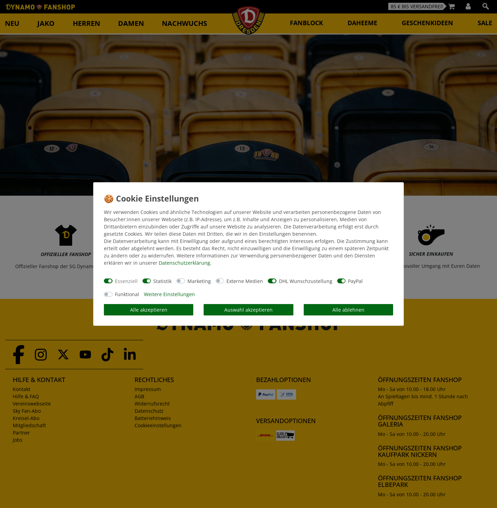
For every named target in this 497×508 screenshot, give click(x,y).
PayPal (355, 281)
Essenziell (126, 281)
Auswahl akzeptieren (248, 309)
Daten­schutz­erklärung (184, 263)
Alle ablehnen (348, 309)
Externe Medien (244, 281)
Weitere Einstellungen (169, 294)
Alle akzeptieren (148, 309)
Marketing (199, 281)
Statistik (162, 281)
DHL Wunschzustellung (305, 281)
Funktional (127, 294)
